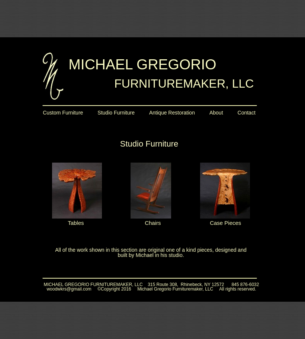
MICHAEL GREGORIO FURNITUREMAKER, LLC (93, 284)
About (216, 112)
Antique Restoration (172, 112)
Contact (247, 112)
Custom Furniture (63, 112)
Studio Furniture (116, 112)
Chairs (153, 223)
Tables (76, 223)
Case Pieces (225, 223)
